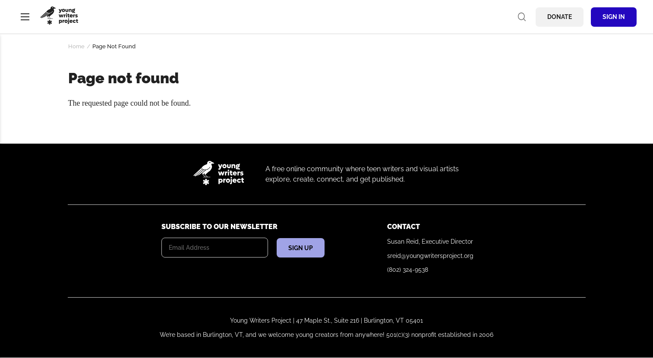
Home (76, 46)
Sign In (614, 16)
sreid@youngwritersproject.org (430, 255)
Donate (559, 16)
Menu (25, 16)
